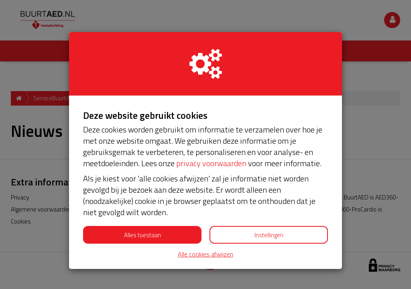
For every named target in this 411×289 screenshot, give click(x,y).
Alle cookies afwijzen (205, 254)
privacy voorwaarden (211, 163)
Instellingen (268, 235)
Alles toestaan (142, 235)
